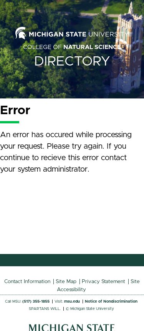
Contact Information (27, 281)
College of (72, 47)
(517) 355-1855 (36, 301)
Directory (72, 61)
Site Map (66, 281)
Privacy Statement (103, 281)
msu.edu (72, 301)
